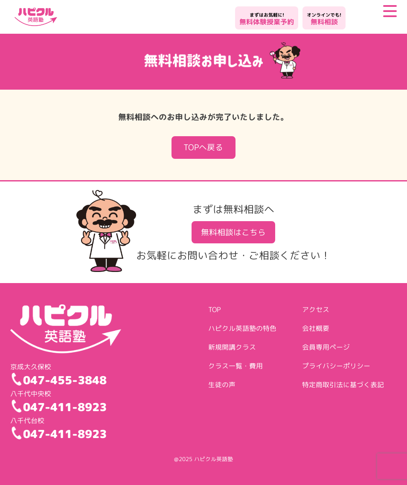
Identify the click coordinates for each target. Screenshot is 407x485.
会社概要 (315, 328)
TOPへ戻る (203, 147)
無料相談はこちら (233, 232)
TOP (214, 309)
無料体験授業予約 (266, 19)
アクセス (315, 309)
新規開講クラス (232, 347)
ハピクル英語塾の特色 (242, 328)
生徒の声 (221, 384)
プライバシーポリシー (336, 366)
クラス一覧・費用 (235, 366)
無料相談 (324, 19)
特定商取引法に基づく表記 (343, 384)
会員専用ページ (326, 347)
